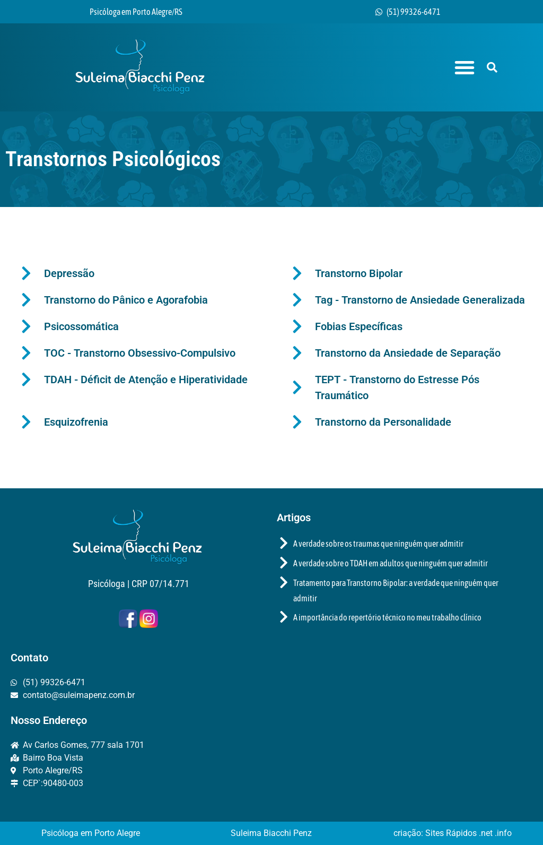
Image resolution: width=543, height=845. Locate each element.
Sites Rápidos (452, 833)
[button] (464, 67)
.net (487, 833)
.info (503, 833)
